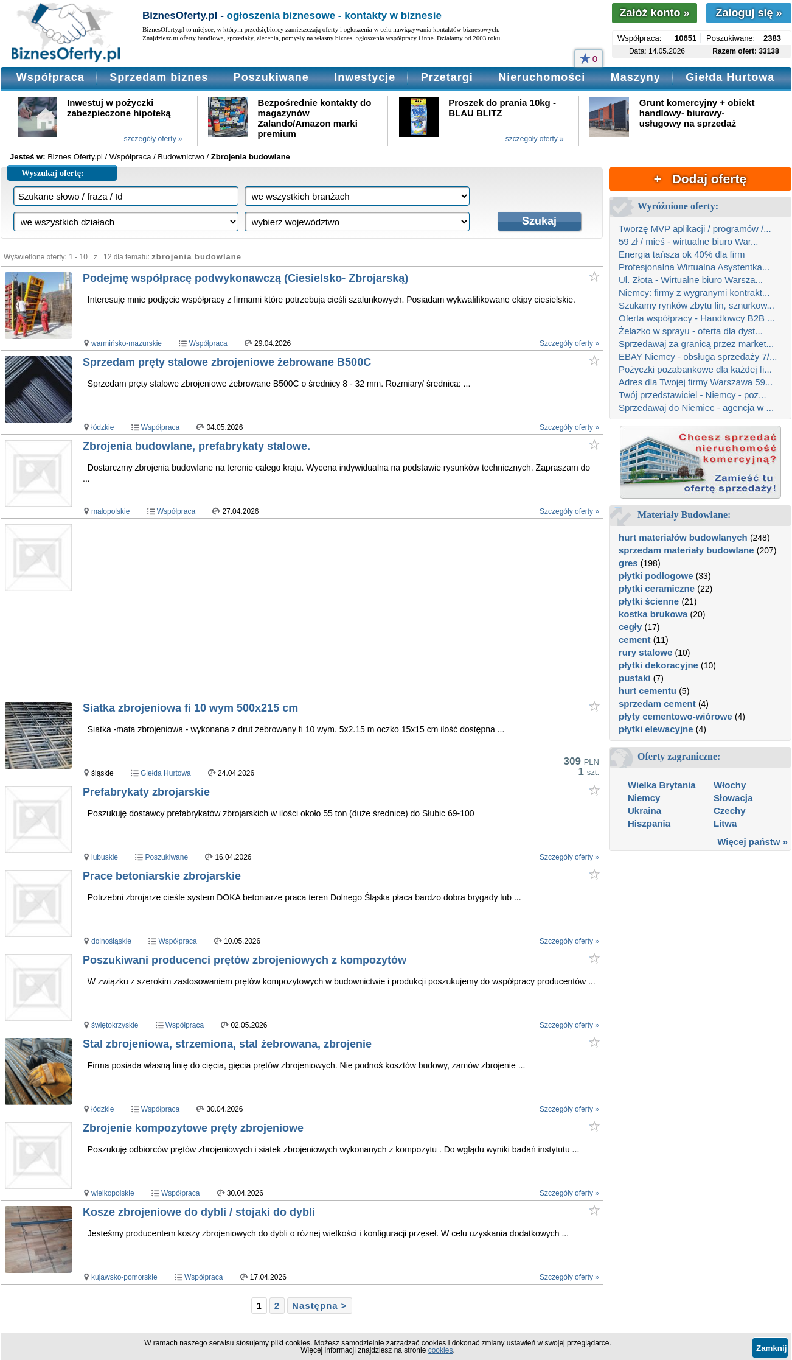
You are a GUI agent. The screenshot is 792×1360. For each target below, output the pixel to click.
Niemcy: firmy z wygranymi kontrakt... (694, 292)
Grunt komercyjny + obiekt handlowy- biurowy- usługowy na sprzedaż (697, 112)
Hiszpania (649, 823)
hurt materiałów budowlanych (683, 537)
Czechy (730, 810)
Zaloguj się (748, 13)
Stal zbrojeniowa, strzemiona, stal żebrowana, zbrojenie (227, 1044)
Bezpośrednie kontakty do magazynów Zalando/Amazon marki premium (315, 118)
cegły (630, 627)
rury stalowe (645, 652)
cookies (440, 1350)
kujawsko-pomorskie (124, 1277)
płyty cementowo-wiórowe (675, 716)
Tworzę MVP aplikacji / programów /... (695, 228)
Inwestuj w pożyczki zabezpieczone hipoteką (119, 107)
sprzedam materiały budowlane (686, 550)
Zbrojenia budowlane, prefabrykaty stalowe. (196, 446)
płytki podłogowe (656, 575)
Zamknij (771, 1348)
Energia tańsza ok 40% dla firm (682, 254)
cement (635, 639)
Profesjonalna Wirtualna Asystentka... (694, 267)
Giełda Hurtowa (730, 77)
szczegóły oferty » (153, 139)
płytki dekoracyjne (658, 665)
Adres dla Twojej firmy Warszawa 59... (696, 382)
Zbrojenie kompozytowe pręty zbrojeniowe (193, 1128)
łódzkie (102, 427)
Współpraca (50, 77)
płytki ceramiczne (657, 588)
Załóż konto (654, 13)
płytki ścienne (649, 601)
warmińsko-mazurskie (126, 343)
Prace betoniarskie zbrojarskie (162, 876)
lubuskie (104, 857)
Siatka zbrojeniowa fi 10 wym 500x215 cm (190, 708)
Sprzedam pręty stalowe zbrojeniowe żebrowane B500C (227, 362)
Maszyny (636, 77)
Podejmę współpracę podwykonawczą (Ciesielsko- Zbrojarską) (245, 278)
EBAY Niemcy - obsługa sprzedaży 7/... (698, 356)
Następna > (319, 1305)
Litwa (725, 823)
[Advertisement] (316, 607)
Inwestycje (364, 77)
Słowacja (733, 798)
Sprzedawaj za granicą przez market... (696, 343)
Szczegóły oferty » (569, 343)
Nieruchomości (541, 77)
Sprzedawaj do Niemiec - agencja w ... (696, 407)
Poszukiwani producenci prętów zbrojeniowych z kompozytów (244, 960)
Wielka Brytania (662, 785)
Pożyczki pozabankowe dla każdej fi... (695, 369)
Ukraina (644, 810)
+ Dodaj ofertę (700, 179)
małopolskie (110, 511)
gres (628, 563)
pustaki (635, 678)
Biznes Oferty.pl (75, 156)
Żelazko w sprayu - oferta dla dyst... (691, 331)
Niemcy (644, 798)
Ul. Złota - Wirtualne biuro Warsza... (691, 280)
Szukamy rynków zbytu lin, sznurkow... (696, 305)
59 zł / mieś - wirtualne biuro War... (689, 241)
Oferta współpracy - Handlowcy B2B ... (697, 318)
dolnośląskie (111, 941)
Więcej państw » (752, 841)
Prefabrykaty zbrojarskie (146, 792)
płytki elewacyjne (656, 729)
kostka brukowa (653, 614)
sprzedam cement (657, 703)
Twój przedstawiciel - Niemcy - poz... (692, 395)
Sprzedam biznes (158, 77)
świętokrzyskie (114, 1025)
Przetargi (447, 77)
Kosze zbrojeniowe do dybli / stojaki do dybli (199, 1212)
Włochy (730, 785)
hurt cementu (647, 690)
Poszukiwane (271, 77)
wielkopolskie (112, 1193)
